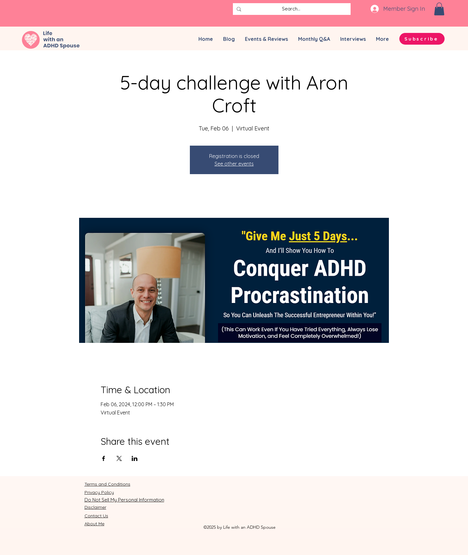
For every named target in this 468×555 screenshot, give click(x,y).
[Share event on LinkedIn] (135, 458)
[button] (439, 9)
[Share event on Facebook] (104, 458)
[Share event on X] (119, 458)
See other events (234, 164)
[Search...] (291, 9)
